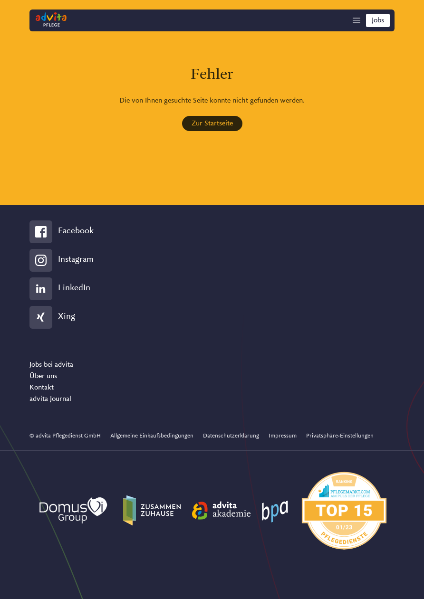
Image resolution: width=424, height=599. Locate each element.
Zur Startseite (212, 123)
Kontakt (41, 387)
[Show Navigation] (356, 20)
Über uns (43, 376)
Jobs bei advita (51, 365)
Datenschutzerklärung (231, 436)
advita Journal (50, 399)
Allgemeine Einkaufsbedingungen (151, 436)
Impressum (283, 436)
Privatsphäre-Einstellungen (340, 436)
